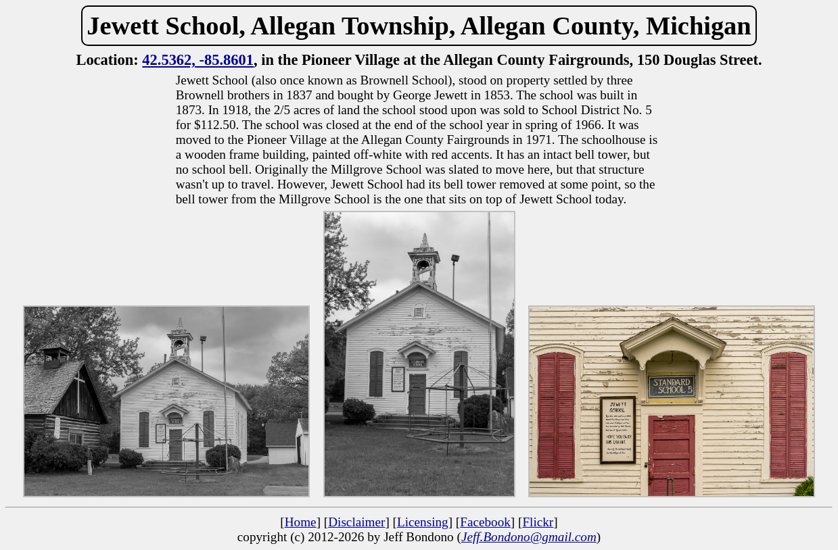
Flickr (537, 522)
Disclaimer (356, 522)
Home (301, 522)
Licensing (422, 522)
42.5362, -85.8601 (198, 59)
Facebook (485, 522)
